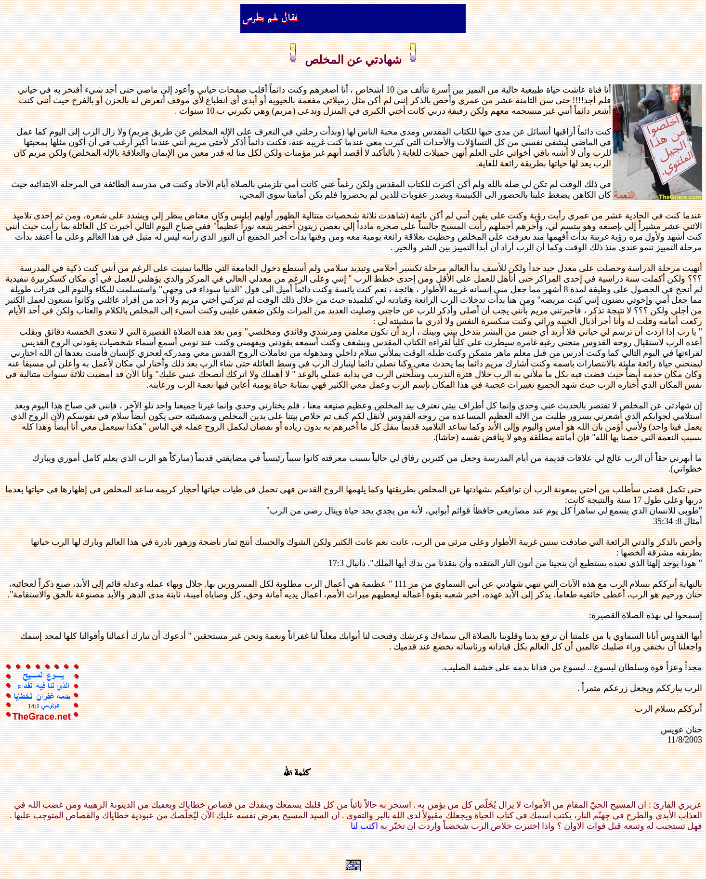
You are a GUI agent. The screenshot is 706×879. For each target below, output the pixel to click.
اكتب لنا (364, 826)
